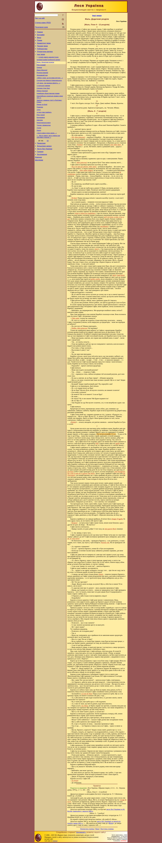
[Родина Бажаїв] (42, 77)
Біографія (40, 35)
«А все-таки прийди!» (44, 121)
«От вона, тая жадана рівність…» (48, 89)
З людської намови (43, 92)
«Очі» (39, 119)
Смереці (55, 841)
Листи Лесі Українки (44, 162)
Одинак (39, 72)
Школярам (39, 174)
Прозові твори (42, 48)
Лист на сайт (40, 18)
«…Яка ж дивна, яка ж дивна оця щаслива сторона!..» (48, 148)
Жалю (111, 823)
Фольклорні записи (44, 159)
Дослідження (42, 168)
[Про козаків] (41, 69)
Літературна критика (45, 54)
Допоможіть (81, 832)
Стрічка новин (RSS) (43, 23)
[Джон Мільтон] (42, 75)
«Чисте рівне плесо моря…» (47, 145)
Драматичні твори (44, 45)
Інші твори (41, 57)
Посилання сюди (41, 27)
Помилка (40, 116)
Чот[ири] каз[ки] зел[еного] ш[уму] (48, 63)
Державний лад (42, 80)
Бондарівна (41, 127)
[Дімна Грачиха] (42, 98)
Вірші (39, 38)
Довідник (38, 171)
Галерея (40, 165)
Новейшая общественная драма (48, 101)
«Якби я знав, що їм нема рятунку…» (50, 83)
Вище (97, 829)
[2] (48, 153)
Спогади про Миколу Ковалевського (49, 86)
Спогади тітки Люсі (43, 95)
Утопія (39, 139)
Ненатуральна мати (44, 133)
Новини (40, 32)
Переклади (41, 156)
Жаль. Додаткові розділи (45, 66)
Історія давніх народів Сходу (49, 60)
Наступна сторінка (107, 829)
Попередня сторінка (87, 829)
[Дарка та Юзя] (42, 113)
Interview (40, 130)
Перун (39, 142)
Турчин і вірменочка (44, 136)
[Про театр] (41, 124)
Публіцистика (42, 51)
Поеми (39, 42)
